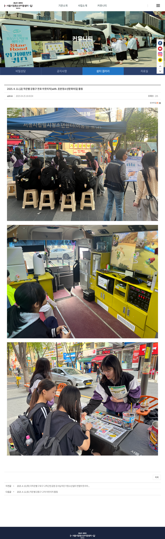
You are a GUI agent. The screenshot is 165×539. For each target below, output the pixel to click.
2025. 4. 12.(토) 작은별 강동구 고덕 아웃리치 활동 (37, 491)
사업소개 (82, 5)
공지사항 (62, 71)
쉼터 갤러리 (103, 71)
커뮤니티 (102, 5)
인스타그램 (160, 54)
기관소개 (63, 5)
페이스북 (160, 43)
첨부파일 (155, 102)
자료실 (144, 71)
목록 (157, 477)
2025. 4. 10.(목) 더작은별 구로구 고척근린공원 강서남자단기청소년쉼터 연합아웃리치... (53, 485)
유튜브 (160, 48)
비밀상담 (21, 71)
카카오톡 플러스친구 (160, 60)
